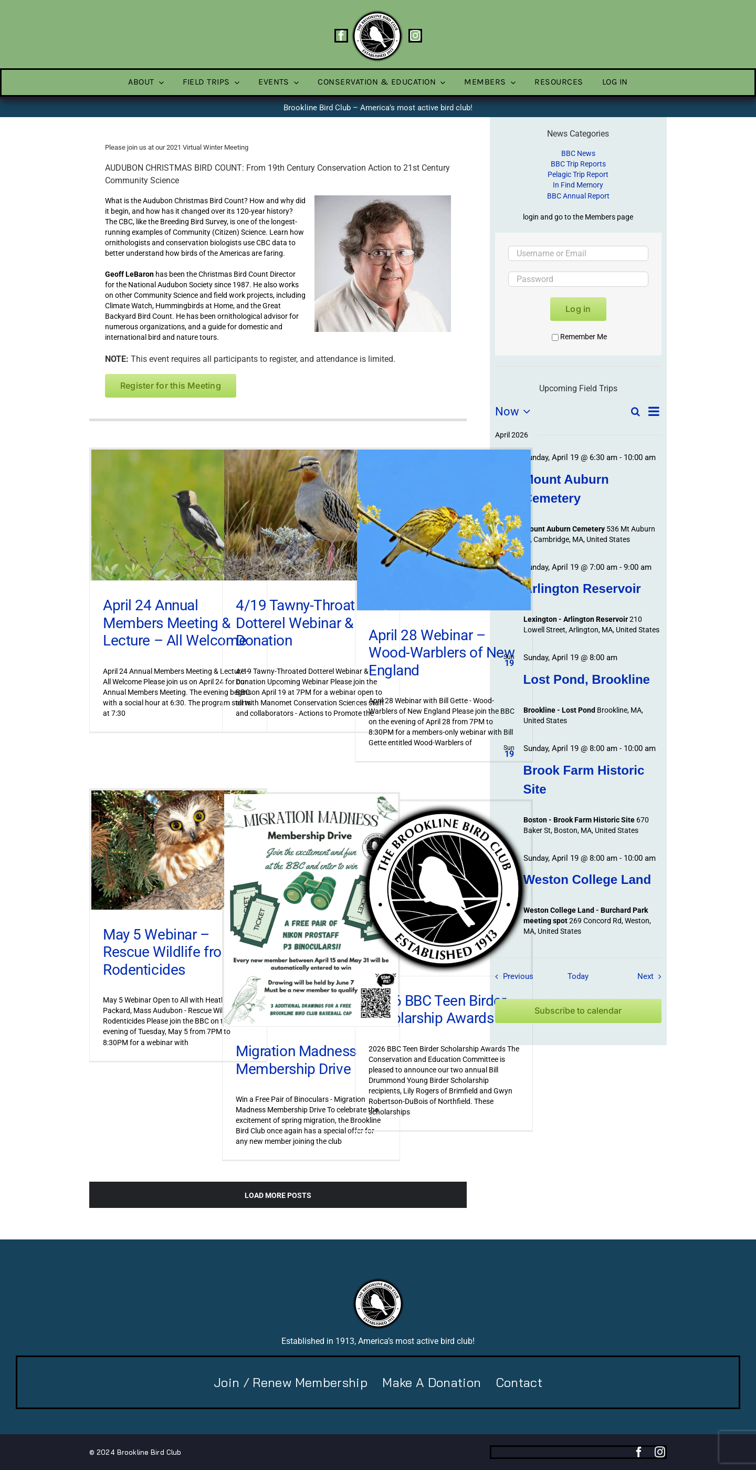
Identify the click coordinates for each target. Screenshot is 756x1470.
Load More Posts (278, 1195)
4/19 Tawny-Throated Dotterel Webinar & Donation (303, 623)
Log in (578, 309)
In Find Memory (578, 185)
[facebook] (341, 35)
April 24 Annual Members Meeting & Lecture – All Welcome (174, 623)
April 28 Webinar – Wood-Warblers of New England (442, 653)
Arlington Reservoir (582, 588)
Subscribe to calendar (578, 1011)
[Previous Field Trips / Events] (511, 976)
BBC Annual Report (578, 196)
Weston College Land (587, 879)
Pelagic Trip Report (578, 174)
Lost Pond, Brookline (586, 679)
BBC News (578, 153)
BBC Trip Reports (578, 164)
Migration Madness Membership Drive (296, 1060)
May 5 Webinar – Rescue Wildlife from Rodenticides (169, 952)
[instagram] (415, 35)
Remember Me (579, 336)
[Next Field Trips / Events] (651, 976)
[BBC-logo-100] (377, 13)
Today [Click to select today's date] (578, 976)
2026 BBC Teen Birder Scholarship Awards (437, 1009)
